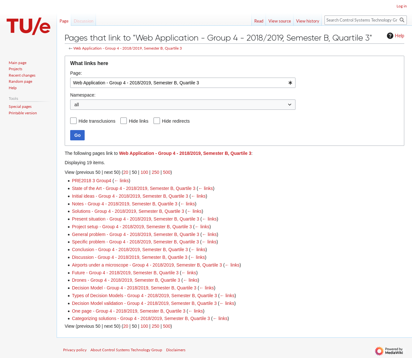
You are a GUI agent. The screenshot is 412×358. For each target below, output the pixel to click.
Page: (76, 73)
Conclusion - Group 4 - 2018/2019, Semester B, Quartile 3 (130, 249)
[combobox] (182, 83)
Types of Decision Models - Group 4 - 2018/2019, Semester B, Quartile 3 (144, 295)
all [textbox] (76, 104)
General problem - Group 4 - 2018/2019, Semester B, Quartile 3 (135, 234)
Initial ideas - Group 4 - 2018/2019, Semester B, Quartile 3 (130, 196)
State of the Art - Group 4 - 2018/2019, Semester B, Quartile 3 (133, 188)
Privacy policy (75, 349)
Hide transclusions (97, 121)
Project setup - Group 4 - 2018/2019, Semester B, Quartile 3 (132, 226)
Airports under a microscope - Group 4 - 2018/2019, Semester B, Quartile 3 (147, 265)
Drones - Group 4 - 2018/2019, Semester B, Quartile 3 (126, 280)
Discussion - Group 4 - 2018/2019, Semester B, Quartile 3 (129, 257)
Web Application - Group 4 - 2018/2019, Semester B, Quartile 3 (127, 48)
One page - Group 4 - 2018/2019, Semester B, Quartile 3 (128, 311)
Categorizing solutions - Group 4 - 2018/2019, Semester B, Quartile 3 (141, 318)
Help (394, 36)
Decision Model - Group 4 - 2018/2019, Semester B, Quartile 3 (134, 287)
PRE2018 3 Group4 (91, 180)
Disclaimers (175, 349)
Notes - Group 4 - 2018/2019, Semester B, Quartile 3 (124, 203)
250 (155, 172)
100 (144, 172)
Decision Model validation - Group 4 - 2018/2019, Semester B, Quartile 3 (144, 303)
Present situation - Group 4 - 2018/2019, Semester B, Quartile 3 (135, 218)
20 (125, 172)
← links (121, 180)
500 (166, 172)
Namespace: (83, 95)
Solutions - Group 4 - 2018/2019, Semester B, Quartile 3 (128, 211)
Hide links (138, 121)
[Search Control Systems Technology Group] (365, 20)
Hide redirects (176, 121)
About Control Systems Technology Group (126, 349)
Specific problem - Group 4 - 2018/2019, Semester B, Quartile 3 (135, 241)
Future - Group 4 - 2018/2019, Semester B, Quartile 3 (125, 272)
